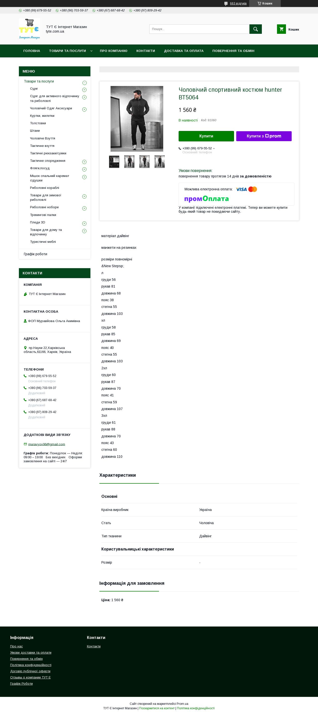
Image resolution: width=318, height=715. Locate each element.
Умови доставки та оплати (30, 652)
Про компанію (113, 51)
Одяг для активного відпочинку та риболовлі (54, 98)
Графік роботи (35, 254)
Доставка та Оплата (183, 51)
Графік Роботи (21, 683)
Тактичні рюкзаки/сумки (48, 153)
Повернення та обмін (233, 51)
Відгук (139, 64)
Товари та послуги (39, 81)
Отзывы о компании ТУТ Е (30, 677)
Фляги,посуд (40, 168)
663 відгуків (238, 3)
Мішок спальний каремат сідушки (49, 178)
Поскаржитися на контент (157, 708)
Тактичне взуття (42, 146)
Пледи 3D (37, 222)
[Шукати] (255, 29)
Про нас (16, 646)
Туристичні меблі (43, 242)
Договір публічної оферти (30, 671)
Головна (31, 51)
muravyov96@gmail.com (46, 444)
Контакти (145, 51)
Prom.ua (182, 704)
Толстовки (38, 123)
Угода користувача (105, 64)
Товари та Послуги (67, 51)
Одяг (34, 88)
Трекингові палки (43, 215)
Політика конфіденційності (50, 64)
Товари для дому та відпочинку (46, 232)
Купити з (264, 136)
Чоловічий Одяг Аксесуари (51, 108)
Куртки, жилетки (42, 116)
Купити (206, 136)
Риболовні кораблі (44, 188)
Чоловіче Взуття (42, 138)
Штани (35, 130)
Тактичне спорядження (47, 161)
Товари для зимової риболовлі (45, 197)
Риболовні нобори (44, 207)
